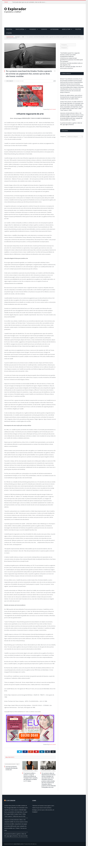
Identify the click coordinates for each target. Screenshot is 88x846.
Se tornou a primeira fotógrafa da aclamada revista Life (11, 768)
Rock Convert (52, 109)
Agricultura (66, 29)
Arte (54, 81)
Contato (44, 29)
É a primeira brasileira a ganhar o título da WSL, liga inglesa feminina (71, 123)
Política (78, 29)
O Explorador (9, 81)
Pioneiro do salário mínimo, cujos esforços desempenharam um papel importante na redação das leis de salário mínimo (71, 96)
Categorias (63, 136)
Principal (9, 29)
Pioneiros (32, 29)
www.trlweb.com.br (19, 844)
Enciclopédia (20, 29)
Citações (9, 33)
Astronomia (54, 29)
